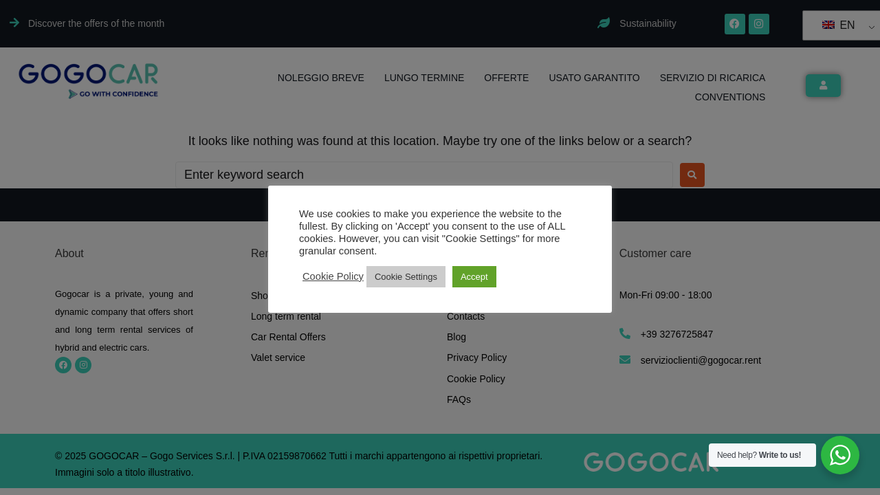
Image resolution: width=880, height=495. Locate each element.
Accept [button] (474, 277)
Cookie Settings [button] (406, 277)
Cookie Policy (333, 276)
